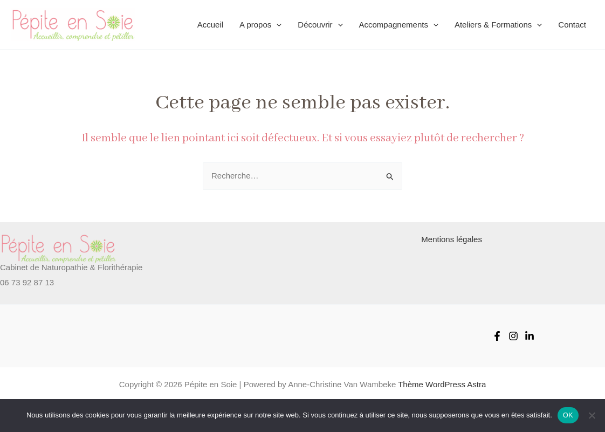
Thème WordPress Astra (442, 384)
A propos (260, 24)
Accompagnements (398, 24)
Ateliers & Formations (498, 24)
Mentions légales (451, 239)
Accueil (210, 24)
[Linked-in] (529, 336)
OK (568, 415)
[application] (276, 24)
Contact (572, 24)
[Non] (591, 415)
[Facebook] (497, 336)
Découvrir (320, 24)
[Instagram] (513, 336)
